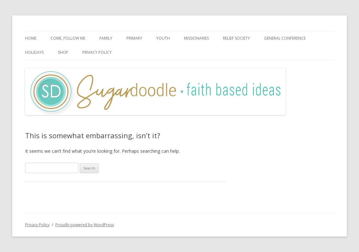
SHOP (63, 52)
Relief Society (236, 38)
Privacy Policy (97, 52)
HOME (30, 38)
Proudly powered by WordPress (84, 225)
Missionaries (196, 38)
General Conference (285, 38)
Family (105, 38)
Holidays (34, 52)
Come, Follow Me (68, 38)
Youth (163, 38)
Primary (134, 38)
